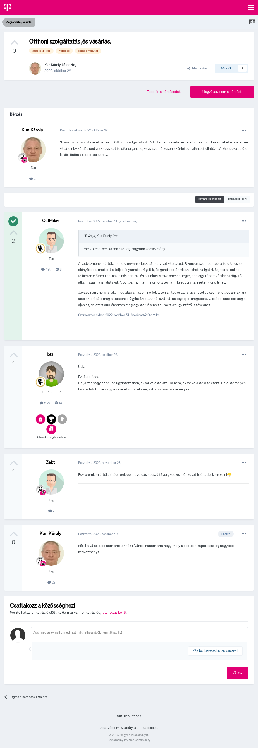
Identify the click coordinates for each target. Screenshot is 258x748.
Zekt (50, 462)
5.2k (45, 403)
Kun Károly (52, 65)
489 (46, 269)
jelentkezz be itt (114, 612)
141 (59, 403)
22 (33, 179)
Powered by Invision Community (129, 740)
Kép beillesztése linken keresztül (215, 651)
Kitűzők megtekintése (51, 437)
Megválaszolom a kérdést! (222, 92)
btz (50, 354)
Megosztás (197, 68)
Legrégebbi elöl (237, 199)
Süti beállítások (129, 716)
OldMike (50, 221)
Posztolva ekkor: (84, 130)
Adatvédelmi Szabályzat (119, 728)
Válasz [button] (237, 672)
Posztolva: (98, 221)
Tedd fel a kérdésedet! (164, 92)
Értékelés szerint (209, 199)
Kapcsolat (150, 728)
